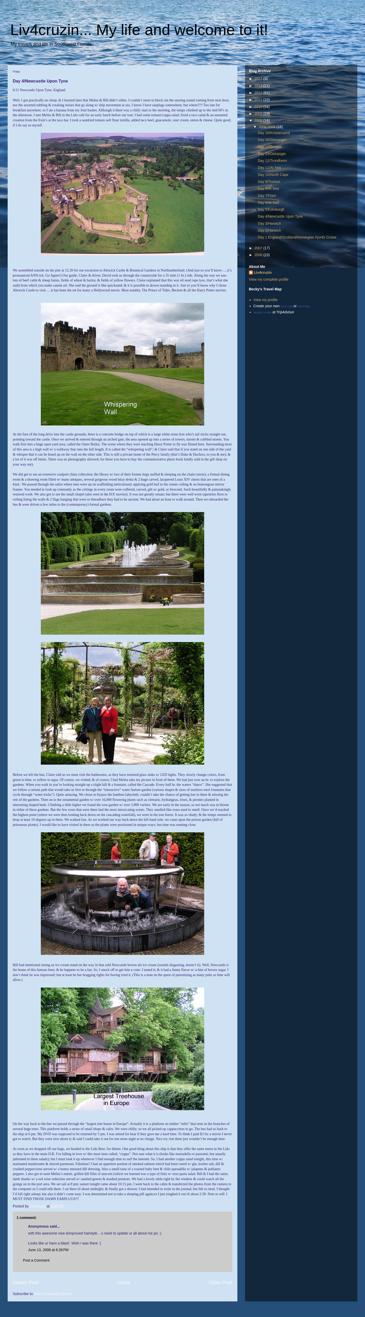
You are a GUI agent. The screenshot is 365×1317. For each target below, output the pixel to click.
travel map (287, 306)
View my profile (265, 300)
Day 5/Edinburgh (271, 209)
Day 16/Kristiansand (274, 133)
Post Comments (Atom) (53, 1294)
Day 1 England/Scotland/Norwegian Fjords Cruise (297, 237)
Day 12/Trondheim (272, 161)
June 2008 (267, 127)
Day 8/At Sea (268, 188)
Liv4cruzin (263, 272)
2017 (258, 79)
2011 (258, 100)
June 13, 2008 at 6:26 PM (48, 1250)
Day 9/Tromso (269, 182)
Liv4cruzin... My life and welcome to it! (139, 29)
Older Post (220, 1282)
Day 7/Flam (267, 196)
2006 (258, 255)
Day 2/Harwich (269, 230)
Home (123, 1282)
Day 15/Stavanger (272, 140)
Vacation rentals (262, 312)
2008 (258, 120)
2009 (258, 114)
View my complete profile (268, 279)
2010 (258, 107)
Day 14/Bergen (270, 147)
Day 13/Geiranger (272, 154)
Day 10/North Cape (273, 175)
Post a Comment (36, 1260)
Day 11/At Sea (269, 167)
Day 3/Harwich (269, 223)
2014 (258, 86)
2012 (258, 93)
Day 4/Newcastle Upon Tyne (280, 216)
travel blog (303, 306)
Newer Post (26, 1282)
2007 (258, 248)
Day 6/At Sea (268, 202)
